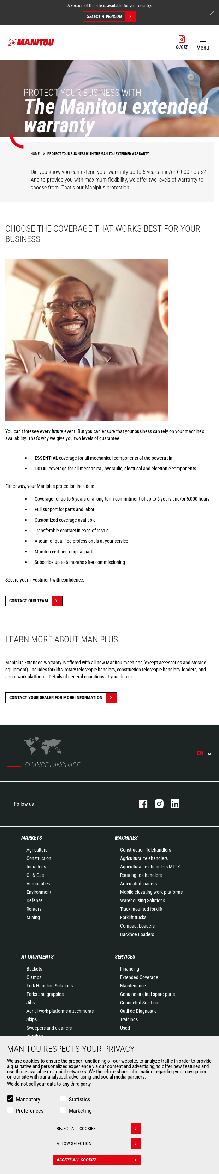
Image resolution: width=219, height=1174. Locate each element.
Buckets (34, 969)
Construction (38, 858)
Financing (129, 969)
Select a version (111, 16)
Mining (33, 917)
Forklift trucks (133, 917)
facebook (140, 803)
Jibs (30, 1002)
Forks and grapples (45, 994)
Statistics (79, 1099)
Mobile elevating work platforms (151, 892)
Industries (36, 866)
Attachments (37, 957)
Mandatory (28, 1099)
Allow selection (99, 1143)
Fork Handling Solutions (49, 985)
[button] (203, 42)
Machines (126, 838)
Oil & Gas (35, 875)
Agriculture (37, 850)
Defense (34, 900)
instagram (156, 803)
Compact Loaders (137, 926)
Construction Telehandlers (145, 850)
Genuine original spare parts (147, 994)
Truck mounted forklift (141, 909)
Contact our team (35, 601)
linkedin (171, 803)
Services (125, 957)
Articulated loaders (138, 883)
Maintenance (133, 985)
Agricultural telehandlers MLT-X (150, 866)
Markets (31, 838)
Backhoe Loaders (137, 934)
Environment (38, 892)
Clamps (33, 977)
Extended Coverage (139, 977)
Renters (33, 909)
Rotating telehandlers (141, 875)
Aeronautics (38, 883)
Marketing (80, 1110)
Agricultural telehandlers (144, 858)
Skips (31, 1019)
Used (125, 1028)
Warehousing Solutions (142, 900)
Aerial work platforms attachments (60, 1011)
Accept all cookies (99, 1160)
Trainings (129, 1019)
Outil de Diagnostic (138, 1011)
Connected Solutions (140, 1002)
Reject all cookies (99, 1128)
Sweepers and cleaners (49, 1028)
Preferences (29, 1110)
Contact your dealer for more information (63, 698)
